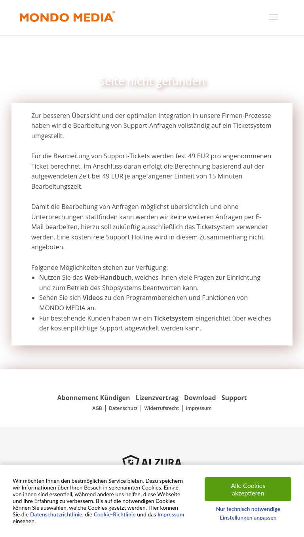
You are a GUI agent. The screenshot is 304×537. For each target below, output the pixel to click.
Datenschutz (123, 408)
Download (200, 397)
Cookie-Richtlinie (115, 514)
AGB (97, 408)
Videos (93, 297)
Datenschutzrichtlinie (56, 514)
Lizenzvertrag (157, 397)
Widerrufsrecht (161, 408)
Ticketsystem (174, 318)
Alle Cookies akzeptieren (248, 489)
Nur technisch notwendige (248, 508)
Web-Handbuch (107, 277)
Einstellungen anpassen (248, 517)
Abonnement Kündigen (93, 397)
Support (234, 397)
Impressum (198, 408)
